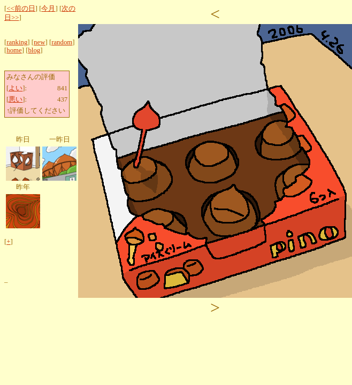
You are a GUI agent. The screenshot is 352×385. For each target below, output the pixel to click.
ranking (16, 42)
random (61, 42)
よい (15, 88)
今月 (48, 8)
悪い (15, 99)
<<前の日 (20, 8)
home (13, 50)
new (39, 42)
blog (34, 50)
